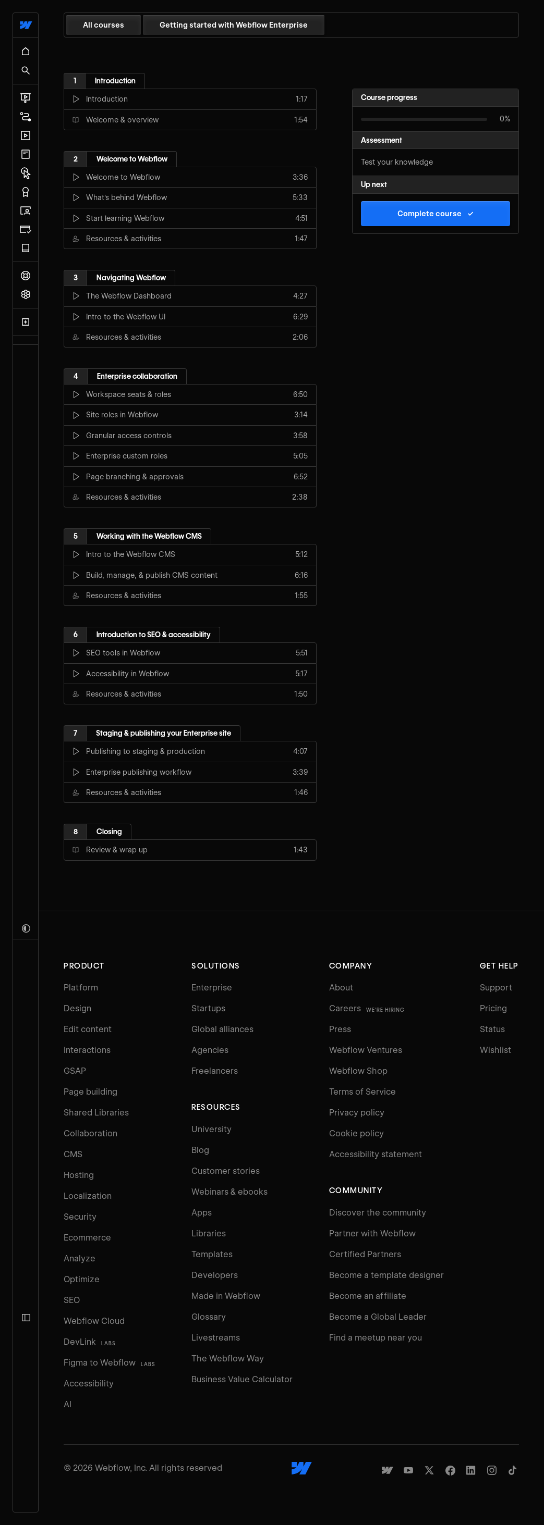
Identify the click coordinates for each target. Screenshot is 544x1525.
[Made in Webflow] (387, 1470)
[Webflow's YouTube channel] (408, 1470)
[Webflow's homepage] (302, 1468)
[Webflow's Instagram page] (492, 1470)
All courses (103, 25)
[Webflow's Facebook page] (450, 1470)
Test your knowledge (397, 162)
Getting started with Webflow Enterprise (234, 25)
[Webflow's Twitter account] (429, 1470)
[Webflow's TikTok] (512, 1470)
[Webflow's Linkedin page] (471, 1470)
